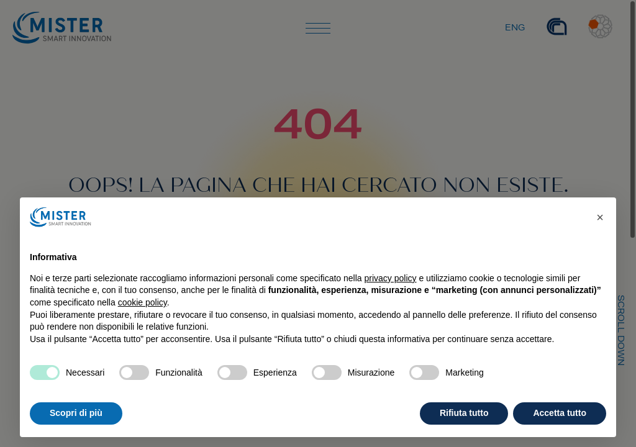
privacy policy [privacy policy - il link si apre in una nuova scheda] (391, 278)
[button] (600, 217)
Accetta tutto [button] (559, 413)
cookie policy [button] (142, 302)
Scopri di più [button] (76, 413)
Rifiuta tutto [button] (464, 413)
